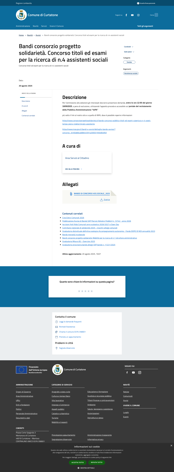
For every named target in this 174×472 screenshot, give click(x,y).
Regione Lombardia (24, 3)
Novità (30, 35)
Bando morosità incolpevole (73, 234)
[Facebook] (121, 14)
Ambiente (91, 404)
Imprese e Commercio (60, 404)
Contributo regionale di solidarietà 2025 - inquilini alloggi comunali (89, 227)
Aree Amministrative (24, 396)
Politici (19, 409)
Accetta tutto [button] (78, 462)
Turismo (55, 417)
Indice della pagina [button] (29, 93)
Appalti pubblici (58, 409)
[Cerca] (155, 15)
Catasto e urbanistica (60, 413)
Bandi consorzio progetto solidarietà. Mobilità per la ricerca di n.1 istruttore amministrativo (99, 237)
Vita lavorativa (58, 400)
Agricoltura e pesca (95, 417)
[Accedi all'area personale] (146, 3)
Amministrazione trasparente (99, 435)
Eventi (126, 416)
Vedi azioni (129, 51)
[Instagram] (133, 14)
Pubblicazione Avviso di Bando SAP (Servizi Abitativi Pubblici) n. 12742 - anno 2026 (96, 221)
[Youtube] (127, 14)
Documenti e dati (23, 417)
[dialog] (87, 457)
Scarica (105, 199)
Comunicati (128, 396)
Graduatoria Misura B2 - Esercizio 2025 (78, 241)
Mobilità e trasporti (59, 422)
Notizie (126, 391)
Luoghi (126, 412)
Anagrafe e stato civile (61, 391)
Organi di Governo (23, 391)
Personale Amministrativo (26, 413)
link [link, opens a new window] (110, 457)
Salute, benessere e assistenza (100, 409)
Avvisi (38, 35)
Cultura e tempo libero (61, 396)
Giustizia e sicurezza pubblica (99, 396)
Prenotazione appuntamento (63, 435)
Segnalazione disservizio (62, 439)
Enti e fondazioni (23, 404)
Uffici (18, 400)
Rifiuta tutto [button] (96, 462)
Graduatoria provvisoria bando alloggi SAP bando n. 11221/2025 (88, 244)
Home (21, 35)
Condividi (129, 46)
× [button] (171, 446)
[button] (87, 468)
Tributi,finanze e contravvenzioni (100, 400)
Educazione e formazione (97, 391)
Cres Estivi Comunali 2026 (73, 217)
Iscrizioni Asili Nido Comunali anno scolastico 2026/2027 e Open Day (90, 224)
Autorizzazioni (93, 413)
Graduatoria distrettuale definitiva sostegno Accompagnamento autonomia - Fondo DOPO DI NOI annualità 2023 (108, 231)
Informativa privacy (95, 439)
